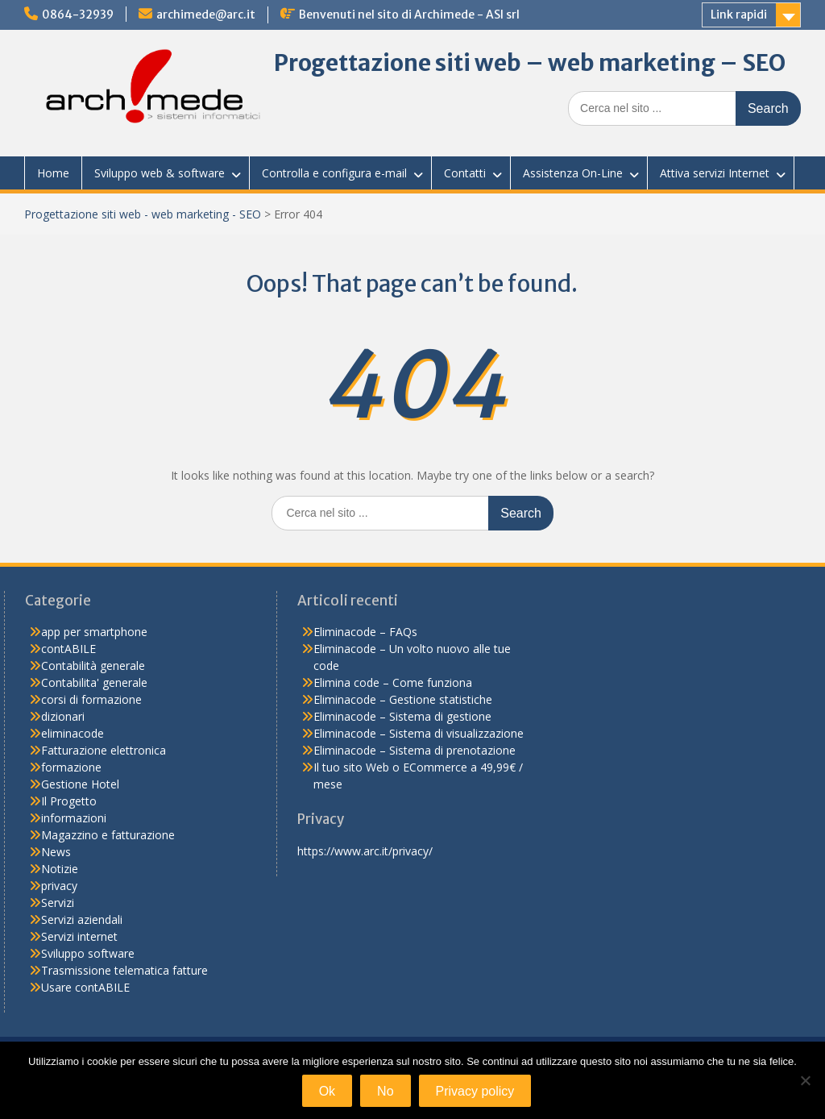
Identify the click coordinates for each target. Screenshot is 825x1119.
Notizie (59, 868)
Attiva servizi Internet (714, 173)
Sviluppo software (88, 953)
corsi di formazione (91, 699)
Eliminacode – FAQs (365, 631)
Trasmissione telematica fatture (124, 970)
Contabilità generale (93, 665)
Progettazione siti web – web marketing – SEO (530, 62)
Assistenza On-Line (573, 173)
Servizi (57, 902)
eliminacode (72, 733)
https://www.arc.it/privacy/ (365, 851)
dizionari (63, 716)
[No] (805, 1080)
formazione (71, 767)
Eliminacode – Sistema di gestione (402, 716)
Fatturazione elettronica (103, 750)
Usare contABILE (85, 987)
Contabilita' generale (94, 682)
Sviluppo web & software (159, 173)
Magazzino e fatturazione (108, 834)
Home (53, 173)
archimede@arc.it (205, 14)
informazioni (73, 818)
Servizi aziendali (81, 919)
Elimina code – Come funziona (392, 682)
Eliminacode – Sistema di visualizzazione (418, 733)
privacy (59, 885)
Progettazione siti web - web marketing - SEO (142, 214)
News (56, 851)
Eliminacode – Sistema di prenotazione (414, 750)
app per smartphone (94, 631)
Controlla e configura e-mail (334, 173)
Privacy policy (475, 1091)
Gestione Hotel (80, 784)
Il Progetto (69, 801)
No (385, 1091)
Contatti (465, 173)
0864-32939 (78, 14)
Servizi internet (79, 936)
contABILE (68, 648)
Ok (327, 1091)
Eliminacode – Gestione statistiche (402, 699)
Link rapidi (739, 14)
